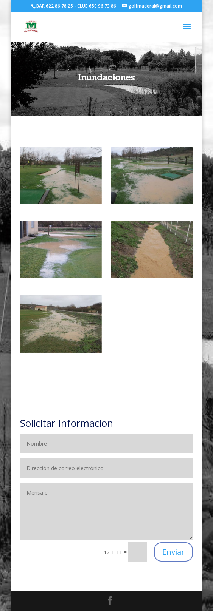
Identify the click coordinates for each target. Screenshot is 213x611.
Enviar (173, 552)
